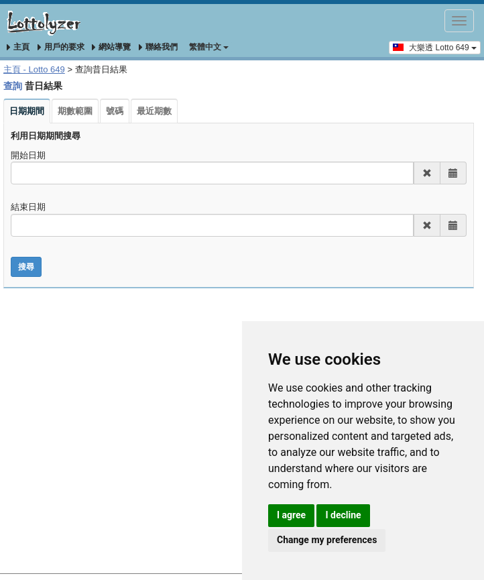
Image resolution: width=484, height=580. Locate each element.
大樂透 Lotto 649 (435, 47)
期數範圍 (75, 111)
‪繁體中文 (209, 47)
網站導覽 (111, 47)
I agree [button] (291, 515)
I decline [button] (343, 515)
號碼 (114, 111)
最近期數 (154, 111)
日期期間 (26, 111)
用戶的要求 (61, 47)
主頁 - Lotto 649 (34, 69)
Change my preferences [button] (327, 539)
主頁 (18, 47)
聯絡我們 (158, 47)
